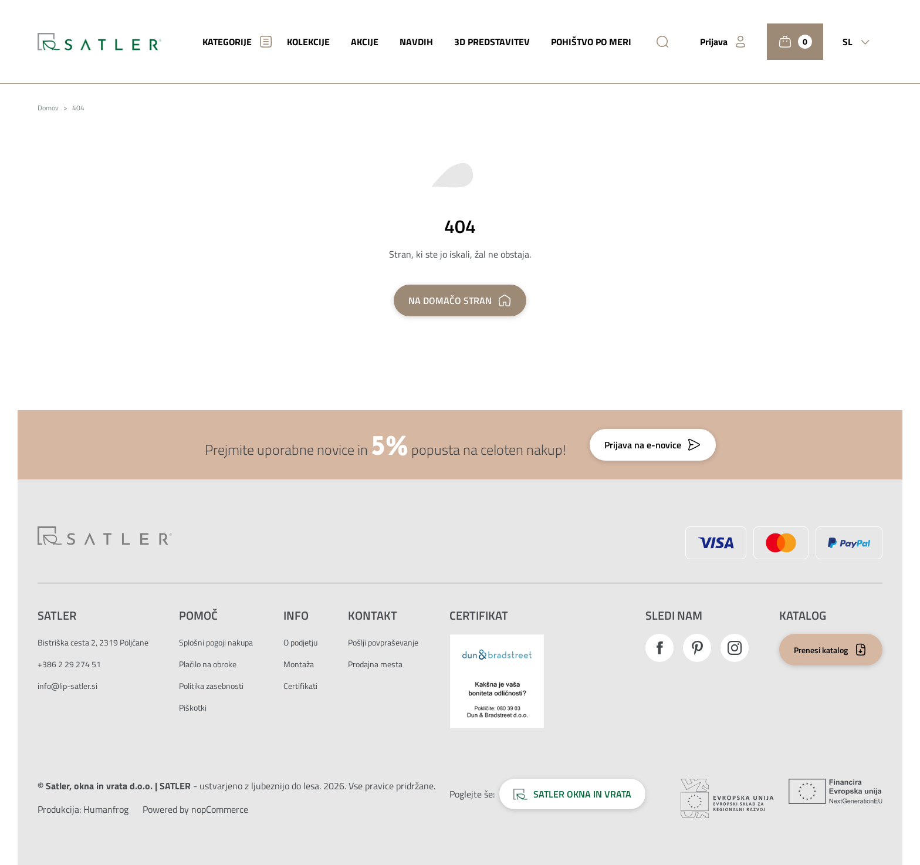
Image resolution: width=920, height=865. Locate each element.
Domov (48, 108)
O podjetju (300, 642)
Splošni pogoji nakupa (216, 642)
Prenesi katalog (821, 650)
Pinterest (697, 648)
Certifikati (300, 686)
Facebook (659, 648)
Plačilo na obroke (207, 664)
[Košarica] (795, 41)
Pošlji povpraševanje (383, 642)
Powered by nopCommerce (195, 809)
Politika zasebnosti (211, 686)
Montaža (298, 664)
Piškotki (193, 707)
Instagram (735, 648)
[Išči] (662, 41)
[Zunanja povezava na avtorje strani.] (105, 809)
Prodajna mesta (375, 664)
